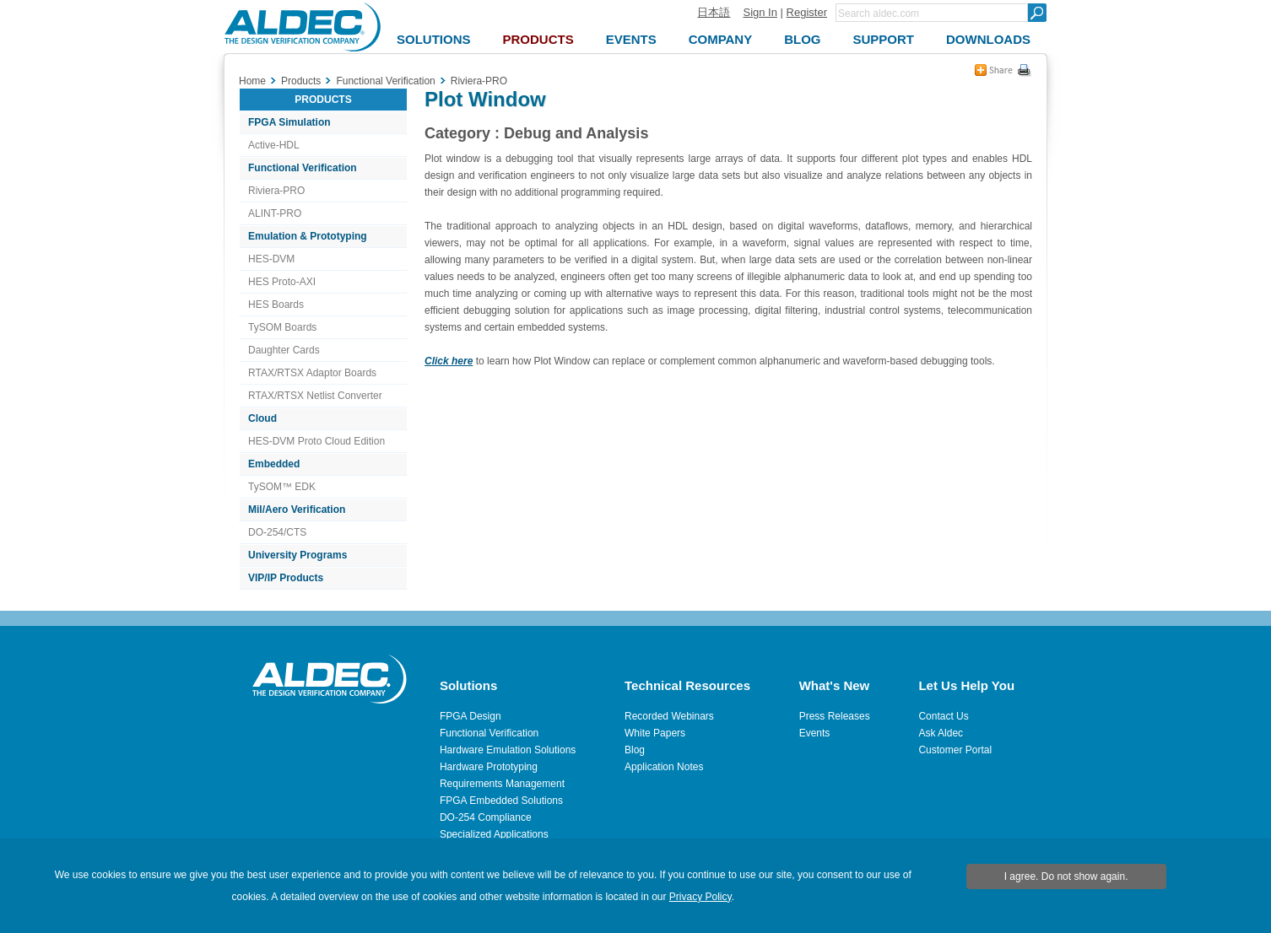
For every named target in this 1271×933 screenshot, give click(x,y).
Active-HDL (274, 145)
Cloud (262, 418)
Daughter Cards (284, 350)
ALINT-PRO (274, 213)
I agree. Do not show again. (1066, 876)
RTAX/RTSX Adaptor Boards (312, 373)
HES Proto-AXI (282, 282)
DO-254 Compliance (486, 817)
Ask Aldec (940, 733)
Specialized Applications (494, 834)
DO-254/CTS (277, 532)
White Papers (655, 733)
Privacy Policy (700, 897)
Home (252, 81)
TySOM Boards (282, 327)
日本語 (713, 12)
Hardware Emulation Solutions (508, 750)
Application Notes (664, 767)
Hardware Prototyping (489, 767)
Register (807, 12)
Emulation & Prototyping (307, 236)
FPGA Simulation (289, 122)
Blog (635, 750)
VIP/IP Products (285, 578)
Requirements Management (502, 784)
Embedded (274, 464)
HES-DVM (271, 259)
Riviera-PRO (276, 191)
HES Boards (276, 304)
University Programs (297, 555)
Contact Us (943, 716)
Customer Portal (955, 750)
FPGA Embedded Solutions (501, 800)
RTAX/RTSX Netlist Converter (315, 396)
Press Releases (834, 716)
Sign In (759, 12)
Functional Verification (302, 168)
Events (814, 733)
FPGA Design (470, 716)
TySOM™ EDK (282, 487)
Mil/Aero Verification (296, 509)
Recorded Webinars (669, 716)
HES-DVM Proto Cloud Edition (316, 441)
